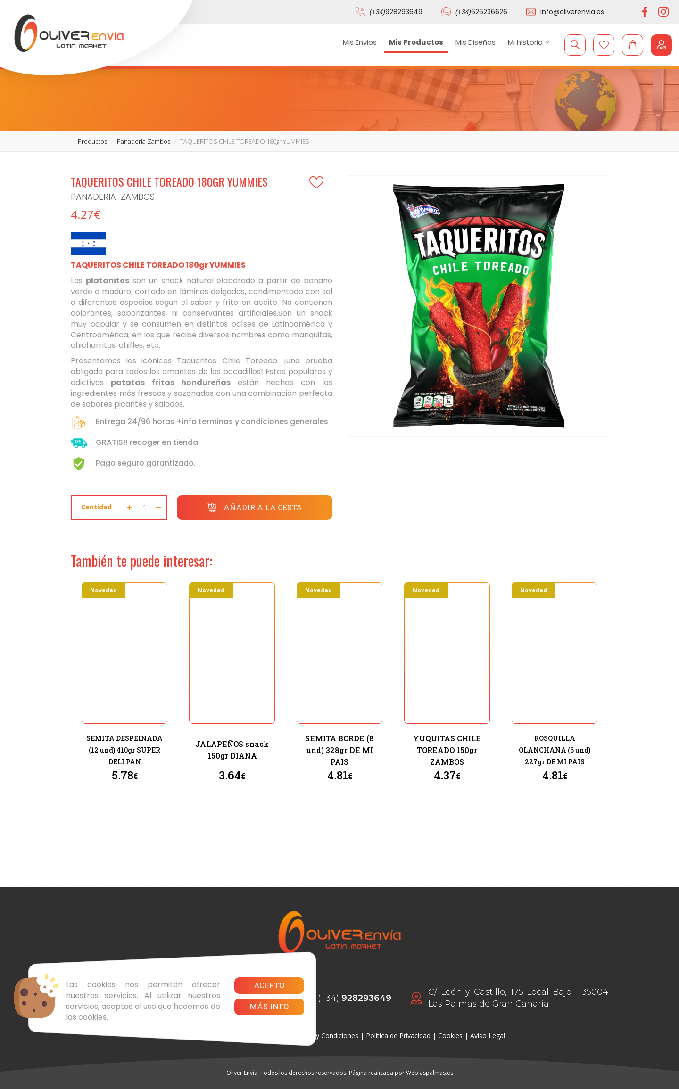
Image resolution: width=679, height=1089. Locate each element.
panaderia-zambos (143, 141)
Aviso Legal (487, 1035)
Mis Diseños (475, 42)
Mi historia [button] (529, 42)
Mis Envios (360, 42)
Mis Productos (416, 42)
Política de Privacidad (398, 1035)
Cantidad (96, 506)
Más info (269, 1006)
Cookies (450, 1035)
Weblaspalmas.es (429, 1073)
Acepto (269, 985)
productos (92, 141)
